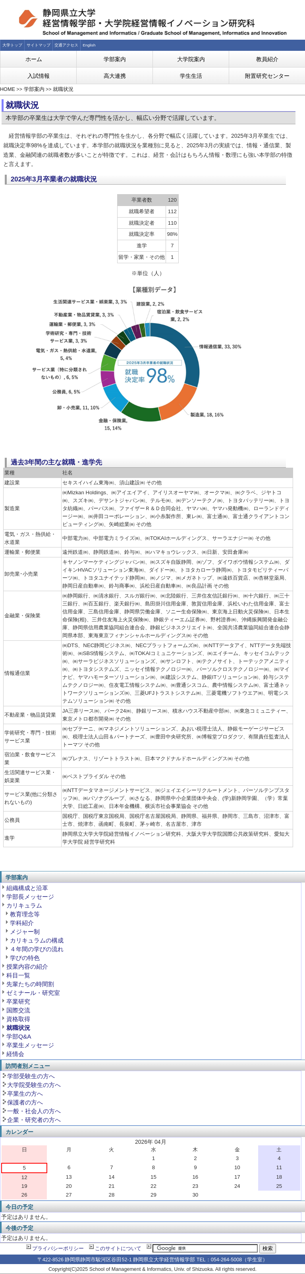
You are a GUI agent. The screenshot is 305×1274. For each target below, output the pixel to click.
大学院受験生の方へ (34, 1084)
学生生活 (191, 76)
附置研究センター (267, 76)
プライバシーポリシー (58, 1248)
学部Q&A (18, 1036)
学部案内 (115, 59)
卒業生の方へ (25, 1093)
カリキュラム (24, 905)
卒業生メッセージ (30, 1045)
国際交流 (18, 1010)
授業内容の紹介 (27, 966)
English (89, 45)
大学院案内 (191, 59)
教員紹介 (267, 59)
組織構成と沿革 (27, 888)
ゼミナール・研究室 (33, 992)
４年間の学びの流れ (37, 949)
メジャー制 (25, 931)
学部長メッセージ (30, 896)
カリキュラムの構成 (37, 940)
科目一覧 (18, 975)
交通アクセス (66, 45)
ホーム (33, 59)
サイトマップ (38, 45)
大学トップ (12, 45)
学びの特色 (25, 957)
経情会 (15, 1053)
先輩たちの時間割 (30, 984)
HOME (7, 89)
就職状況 (63, 89)
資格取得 (18, 1019)
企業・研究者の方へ (34, 1119)
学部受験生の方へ (31, 1076)
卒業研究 (18, 1001)
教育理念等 (25, 914)
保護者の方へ (25, 1102)
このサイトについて (118, 1248)
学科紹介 (22, 922)
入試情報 (38, 76)
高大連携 (115, 76)
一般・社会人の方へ (34, 1111)
